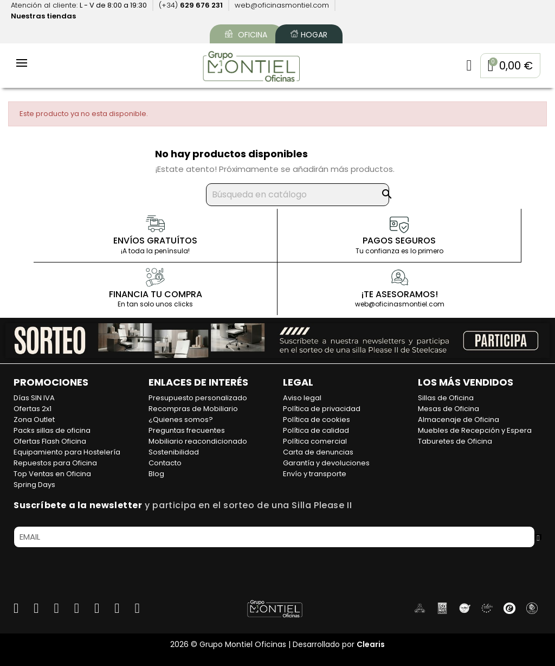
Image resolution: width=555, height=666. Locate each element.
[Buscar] (297, 195)
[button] (509, 66)
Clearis (371, 644)
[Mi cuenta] (467, 66)
